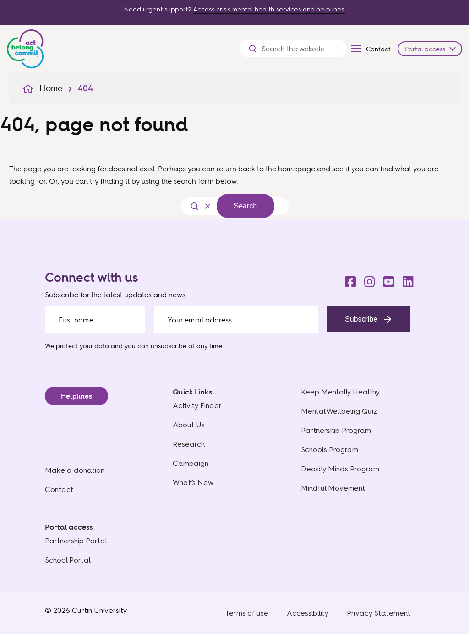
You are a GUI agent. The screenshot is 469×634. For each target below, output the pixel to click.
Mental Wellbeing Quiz (339, 411)
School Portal (68, 560)
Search (245, 206)
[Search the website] (300, 49)
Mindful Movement (333, 488)
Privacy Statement (378, 613)
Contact (378, 48)
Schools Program (329, 449)
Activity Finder (197, 405)
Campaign (190, 463)
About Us (189, 425)
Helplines (76, 396)
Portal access (425, 48)
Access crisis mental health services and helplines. (269, 9)
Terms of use (246, 613)
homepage (296, 169)
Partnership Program (336, 430)
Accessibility (307, 613)
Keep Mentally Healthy (340, 392)
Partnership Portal (76, 540)
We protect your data (77, 345)
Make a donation (74, 470)
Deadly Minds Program (340, 469)
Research (189, 444)
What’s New (193, 482)
